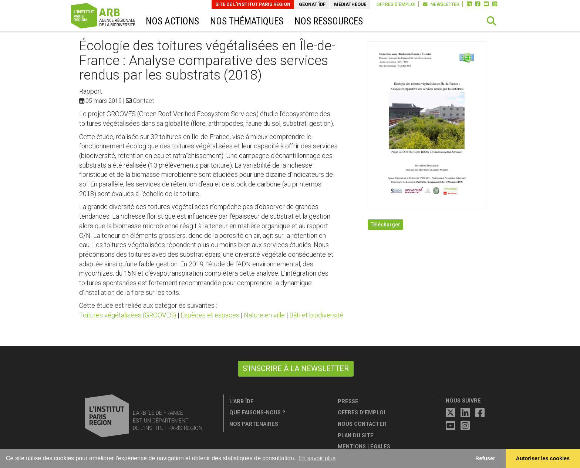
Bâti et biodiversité (316, 315)
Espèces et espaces (210, 315)
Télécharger (385, 225)
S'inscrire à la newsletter (296, 368)
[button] (491, 21)
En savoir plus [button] (317, 458)
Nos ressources (328, 21)
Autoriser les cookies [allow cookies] (543, 458)
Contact (143, 100)
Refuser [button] (485, 458)
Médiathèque (350, 4)
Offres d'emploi (396, 4)
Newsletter (441, 4)
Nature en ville (264, 315)
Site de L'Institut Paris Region (252, 4)
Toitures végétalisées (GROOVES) (127, 315)
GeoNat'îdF (312, 4)
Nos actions (172, 21)
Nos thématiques (246, 21)
